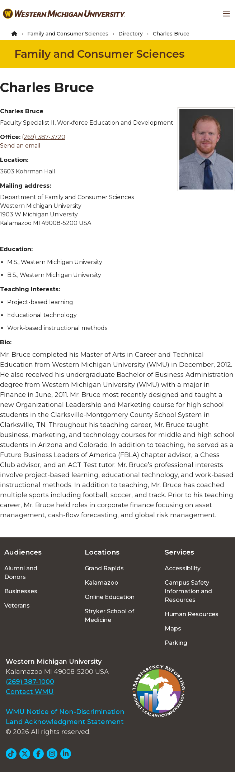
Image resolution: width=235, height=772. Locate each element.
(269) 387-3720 (43, 137)
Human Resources (191, 614)
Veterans (17, 605)
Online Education (110, 597)
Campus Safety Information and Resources (188, 591)
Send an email (20, 145)
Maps (173, 628)
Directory (130, 33)
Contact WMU (30, 692)
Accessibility (183, 568)
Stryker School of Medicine (109, 615)
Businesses (20, 591)
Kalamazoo (101, 582)
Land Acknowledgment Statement (65, 722)
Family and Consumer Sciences (67, 33)
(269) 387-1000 (30, 682)
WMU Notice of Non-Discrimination (65, 712)
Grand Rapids (104, 568)
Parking (176, 642)
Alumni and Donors (20, 572)
